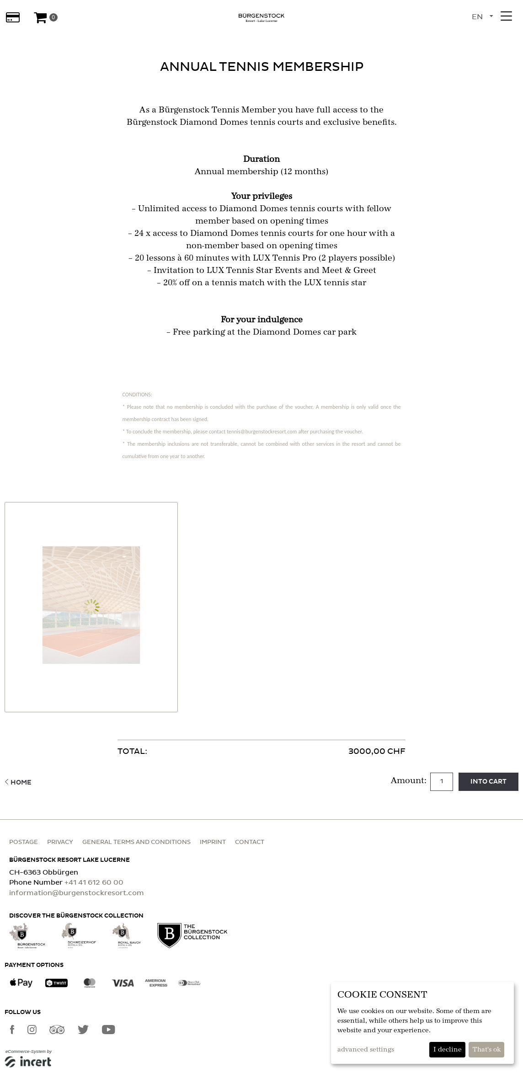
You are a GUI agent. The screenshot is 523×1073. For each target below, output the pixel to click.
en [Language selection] (477, 17)
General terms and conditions (136, 842)
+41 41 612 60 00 (93, 882)
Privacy (60, 842)
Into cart (488, 782)
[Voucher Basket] (45, 17)
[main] (261, 415)
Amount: (410, 781)
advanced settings (365, 1049)
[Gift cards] (12, 17)
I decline (447, 1049)
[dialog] (422, 1023)
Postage (23, 842)
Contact (249, 842)
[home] (261, 17)
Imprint (213, 842)
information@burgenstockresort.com (76, 893)
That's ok (487, 1049)
